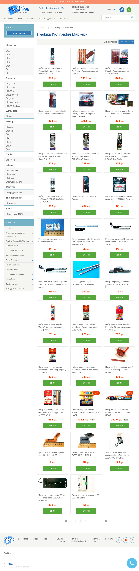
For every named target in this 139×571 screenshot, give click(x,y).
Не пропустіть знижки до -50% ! (69, 2)
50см (10, 131)
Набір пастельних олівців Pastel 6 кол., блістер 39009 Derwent (52, 112)
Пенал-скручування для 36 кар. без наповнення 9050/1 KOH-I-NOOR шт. (52, 498)
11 (9, 69)
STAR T (11, 160)
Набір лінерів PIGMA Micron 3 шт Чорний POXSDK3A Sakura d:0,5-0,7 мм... (51, 199)
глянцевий (13, 170)
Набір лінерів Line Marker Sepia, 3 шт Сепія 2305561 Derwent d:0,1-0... (119, 114)
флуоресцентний (16, 182)
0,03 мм (11, 87)
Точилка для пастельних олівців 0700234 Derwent (52, 240)
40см (10, 127)
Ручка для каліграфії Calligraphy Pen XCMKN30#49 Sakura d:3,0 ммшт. (52, 284)
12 (9, 73)
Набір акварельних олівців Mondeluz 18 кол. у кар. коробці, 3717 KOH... (86, 370)
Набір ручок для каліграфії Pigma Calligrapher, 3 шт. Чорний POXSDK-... (50, 71)
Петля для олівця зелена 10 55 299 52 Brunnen (85, 496)
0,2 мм (11, 98)
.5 (9, 51)
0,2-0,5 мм (13, 102)
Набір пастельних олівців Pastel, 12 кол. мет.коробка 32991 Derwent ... (117, 71)
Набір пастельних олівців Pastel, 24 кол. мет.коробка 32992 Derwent (83, 114)
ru (109, 9)
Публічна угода (95, 540)
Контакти (64, 19)
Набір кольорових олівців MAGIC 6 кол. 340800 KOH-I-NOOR (117, 412)
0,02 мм (11, 83)
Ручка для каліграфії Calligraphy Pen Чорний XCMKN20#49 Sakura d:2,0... (119, 242)
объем (11, 178)
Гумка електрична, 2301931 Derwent (84, 197)
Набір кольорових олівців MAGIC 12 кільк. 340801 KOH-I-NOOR (85, 412)
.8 (9, 58)
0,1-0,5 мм (13, 95)
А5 (9, 142)
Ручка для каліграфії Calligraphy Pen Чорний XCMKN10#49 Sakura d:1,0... (86, 242)
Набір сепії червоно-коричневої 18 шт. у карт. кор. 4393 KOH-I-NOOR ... (119, 370)
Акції (20, 19)
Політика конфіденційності (78, 540)
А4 (9, 138)
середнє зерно (15, 192)
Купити (52, 84)
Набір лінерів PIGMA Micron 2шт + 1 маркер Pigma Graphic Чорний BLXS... (52, 156)
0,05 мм (11, 91)
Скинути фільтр (19, 33)
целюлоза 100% (15, 214)
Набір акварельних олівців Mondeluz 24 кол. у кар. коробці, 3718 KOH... (52, 370)
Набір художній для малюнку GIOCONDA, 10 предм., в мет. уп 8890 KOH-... (51, 412)
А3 (9, 134)
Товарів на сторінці (109, 42)
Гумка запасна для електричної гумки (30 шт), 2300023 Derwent (119, 197)
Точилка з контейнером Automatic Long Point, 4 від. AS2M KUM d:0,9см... (117, 455)
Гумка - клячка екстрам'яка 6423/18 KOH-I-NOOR (84, 453)
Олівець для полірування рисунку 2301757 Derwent (83, 283)
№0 (9, 146)
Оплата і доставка (48, 19)
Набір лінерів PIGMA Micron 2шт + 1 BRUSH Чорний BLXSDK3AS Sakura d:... (86, 156)
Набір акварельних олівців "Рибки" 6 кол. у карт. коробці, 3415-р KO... (51, 327)
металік (11, 174)
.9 (9, 62)
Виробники (8, 19)
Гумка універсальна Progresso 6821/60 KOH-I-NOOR (51, 453)
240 (10, 116)
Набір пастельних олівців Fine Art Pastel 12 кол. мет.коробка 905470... (85, 71)
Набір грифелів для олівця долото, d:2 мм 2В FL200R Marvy (117, 284)
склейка (12, 203)
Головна (40, 27)
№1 (9, 149)
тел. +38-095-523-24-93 (51, 8)
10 (9, 66)
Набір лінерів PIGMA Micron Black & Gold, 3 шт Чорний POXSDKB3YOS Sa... (117, 156)
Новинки (31, 19)
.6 (9, 54)
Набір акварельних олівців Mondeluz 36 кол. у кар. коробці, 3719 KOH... (119, 327)
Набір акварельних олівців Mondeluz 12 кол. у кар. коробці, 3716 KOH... (86, 327)
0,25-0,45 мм (14, 106)
